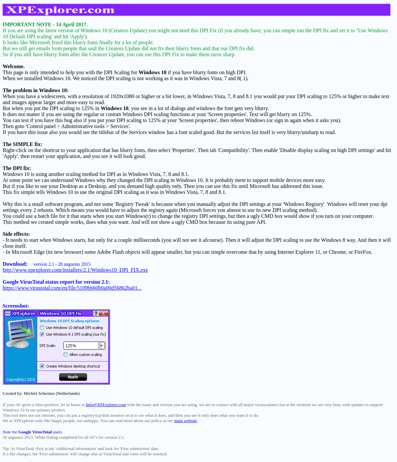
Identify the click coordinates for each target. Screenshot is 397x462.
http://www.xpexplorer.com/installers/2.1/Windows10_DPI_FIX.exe (75, 270)
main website (185, 420)
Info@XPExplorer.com (106, 404)
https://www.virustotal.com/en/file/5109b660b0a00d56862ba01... (72, 288)
